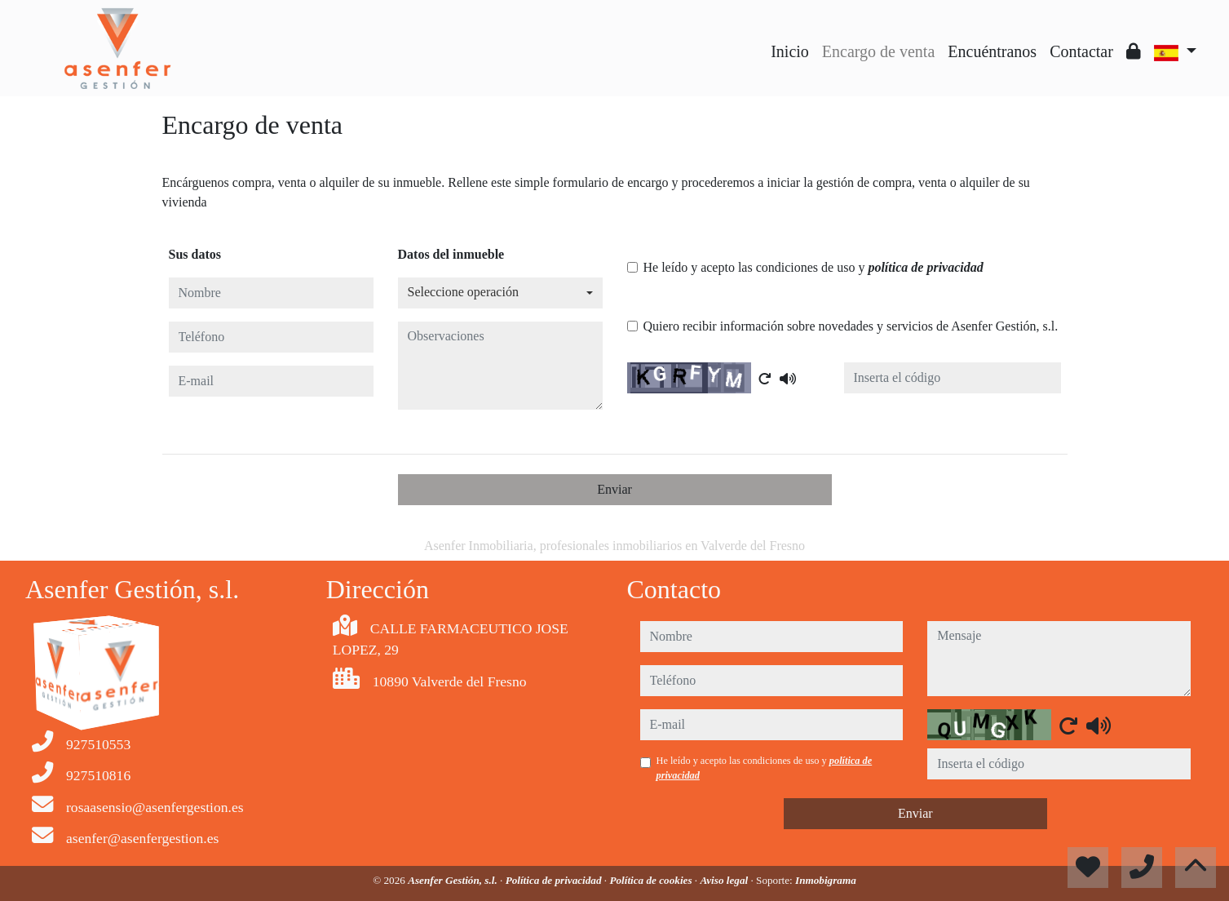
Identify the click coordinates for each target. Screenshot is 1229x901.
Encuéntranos (992, 51)
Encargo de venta (878, 51)
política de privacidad (925, 267)
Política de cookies (651, 880)
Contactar (1081, 51)
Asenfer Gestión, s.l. (454, 880)
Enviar (614, 489)
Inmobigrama (825, 880)
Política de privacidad (555, 880)
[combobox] (500, 292)
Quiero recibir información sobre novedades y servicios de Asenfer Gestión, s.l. (851, 326)
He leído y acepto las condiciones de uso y (813, 267)
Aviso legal (725, 880)
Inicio (790, 51)
